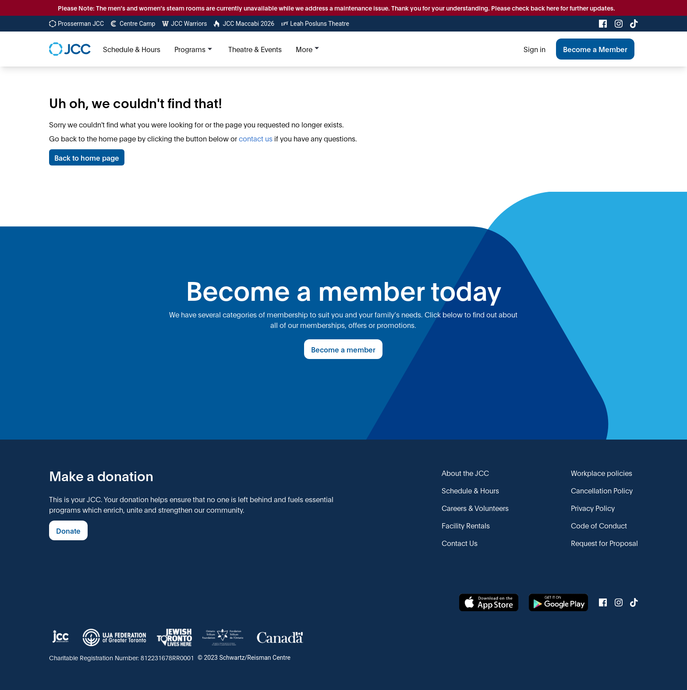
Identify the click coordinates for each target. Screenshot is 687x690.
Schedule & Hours (470, 490)
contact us (256, 138)
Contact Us (460, 542)
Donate (68, 530)
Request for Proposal (604, 542)
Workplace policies (601, 472)
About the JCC (465, 472)
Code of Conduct (599, 525)
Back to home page (86, 157)
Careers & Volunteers (475, 507)
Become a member (343, 349)
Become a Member (595, 48)
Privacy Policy (593, 507)
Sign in (534, 48)
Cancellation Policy (602, 490)
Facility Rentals (466, 525)
